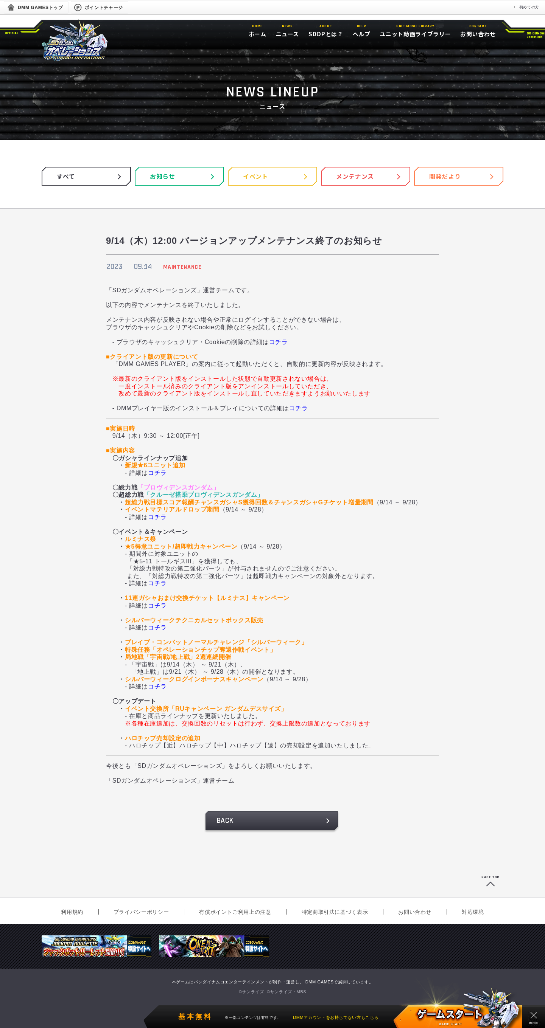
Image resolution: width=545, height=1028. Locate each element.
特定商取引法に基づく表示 (335, 912)
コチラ (278, 342)
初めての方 (529, 7)
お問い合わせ (414, 912)
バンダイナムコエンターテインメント (231, 982)
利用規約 (72, 912)
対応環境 (473, 912)
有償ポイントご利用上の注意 (235, 912)
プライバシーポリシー (141, 912)
